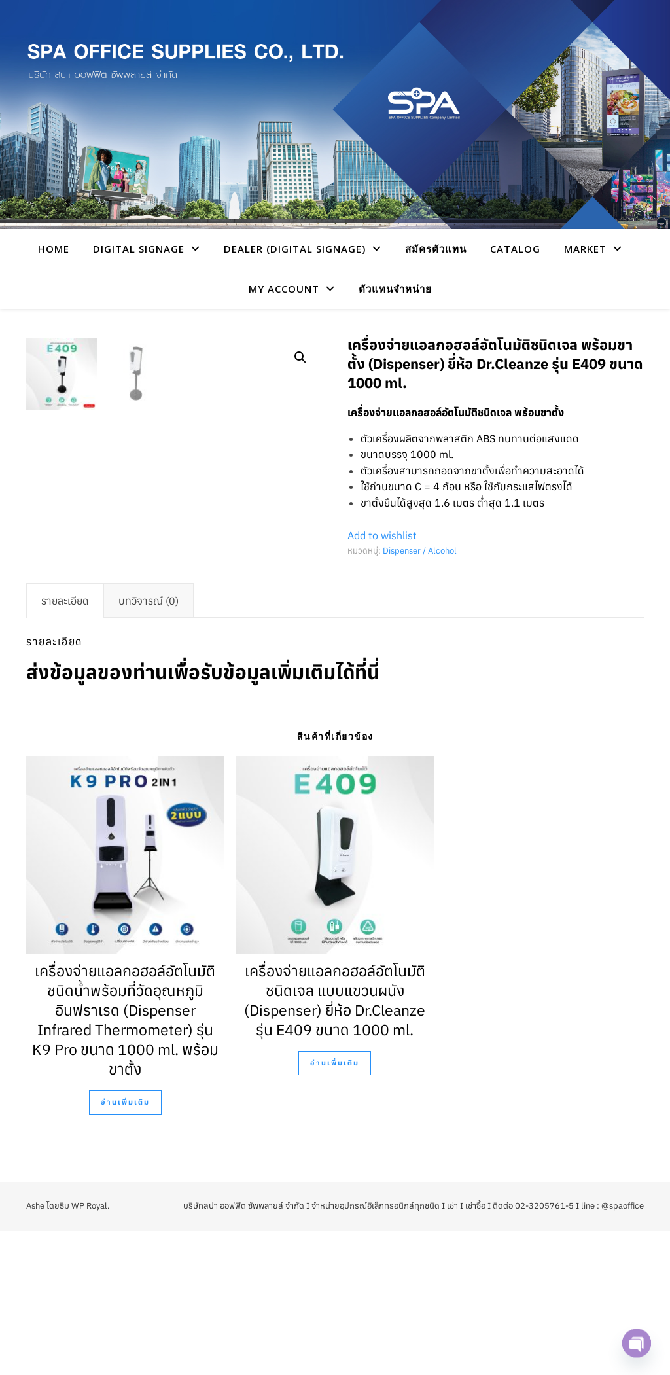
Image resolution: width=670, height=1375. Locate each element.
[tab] (65, 744)
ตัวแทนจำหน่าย (395, 288)
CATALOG (515, 248)
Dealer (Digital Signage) (295, 248)
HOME (53, 248)
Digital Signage (139, 248)
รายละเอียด (65, 744)
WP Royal (89, 1349)
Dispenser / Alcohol (420, 550)
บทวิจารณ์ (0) (148, 744)
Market (585, 248)
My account (284, 288)
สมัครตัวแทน (436, 248)
